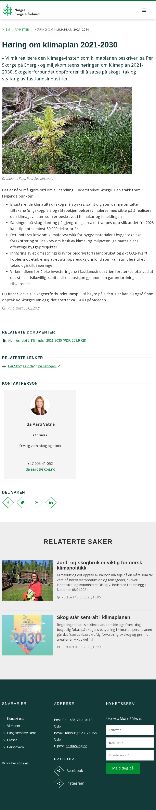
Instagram (75, 783)
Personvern (15, 747)
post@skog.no (76, 746)
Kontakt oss (15, 718)
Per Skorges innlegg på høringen (34, 366)
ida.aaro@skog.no (40, 469)
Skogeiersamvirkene (22, 733)
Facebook (74, 770)
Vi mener (13, 726)
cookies (23, 763)
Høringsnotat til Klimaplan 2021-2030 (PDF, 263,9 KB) (47, 340)
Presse (12, 740)
